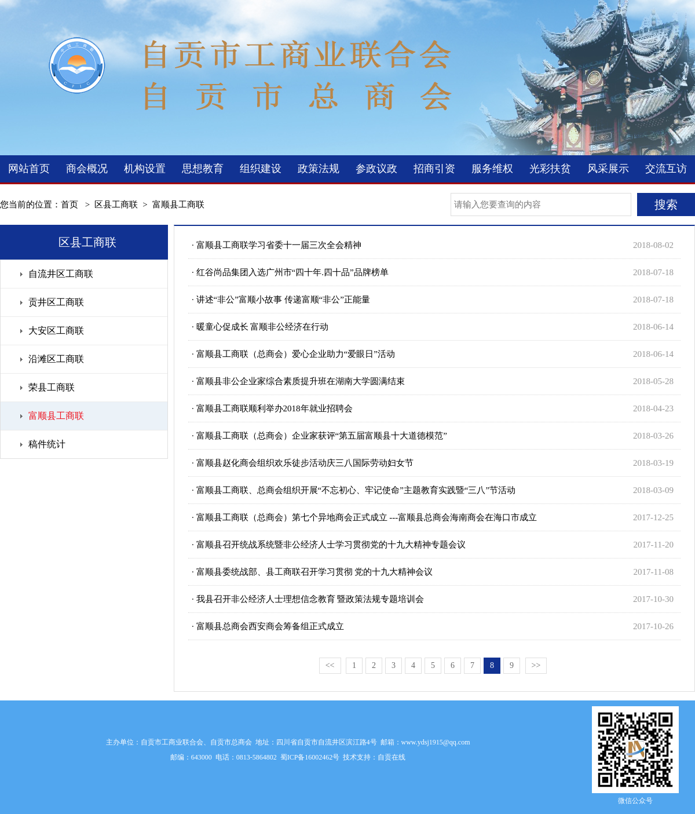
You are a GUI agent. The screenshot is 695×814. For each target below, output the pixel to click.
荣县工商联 (51, 387)
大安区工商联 (56, 330)
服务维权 (492, 168)
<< (330, 665)
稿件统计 (46, 444)
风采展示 (608, 168)
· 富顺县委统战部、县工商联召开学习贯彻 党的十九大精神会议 (312, 571)
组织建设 (260, 168)
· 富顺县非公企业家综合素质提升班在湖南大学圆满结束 (298, 381)
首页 (69, 204)
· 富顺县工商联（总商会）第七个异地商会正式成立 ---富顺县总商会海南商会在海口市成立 (364, 517)
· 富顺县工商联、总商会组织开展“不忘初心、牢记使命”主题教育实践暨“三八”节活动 (353, 490)
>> (536, 665)
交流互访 (666, 168)
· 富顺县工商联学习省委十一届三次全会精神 (276, 245)
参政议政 (376, 168)
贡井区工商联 (56, 302)
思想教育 (203, 168)
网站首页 (29, 168)
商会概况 (87, 168)
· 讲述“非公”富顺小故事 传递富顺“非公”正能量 (281, 299)
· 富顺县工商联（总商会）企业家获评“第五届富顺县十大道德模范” (319, 435)
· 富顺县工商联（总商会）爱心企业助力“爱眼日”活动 (293, 354)
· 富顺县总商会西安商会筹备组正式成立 (268, 626)
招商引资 (434, 168)
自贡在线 (391, 757)
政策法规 (318, 168)
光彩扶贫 (550, 168)
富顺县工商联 (178, 204)
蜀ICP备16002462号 (310, 757)
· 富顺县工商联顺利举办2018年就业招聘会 (272, 408)
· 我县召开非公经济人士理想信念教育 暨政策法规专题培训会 (308, 599)
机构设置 (145, 168)
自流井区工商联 (60, 274)
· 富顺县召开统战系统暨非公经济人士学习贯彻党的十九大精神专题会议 (329, 544)
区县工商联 (116, 204)
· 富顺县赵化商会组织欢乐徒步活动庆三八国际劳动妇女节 (303, 463)
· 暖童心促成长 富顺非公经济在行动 (260, 326)
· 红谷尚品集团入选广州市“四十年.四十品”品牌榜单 (290, 272)
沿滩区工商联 (56, 359)
